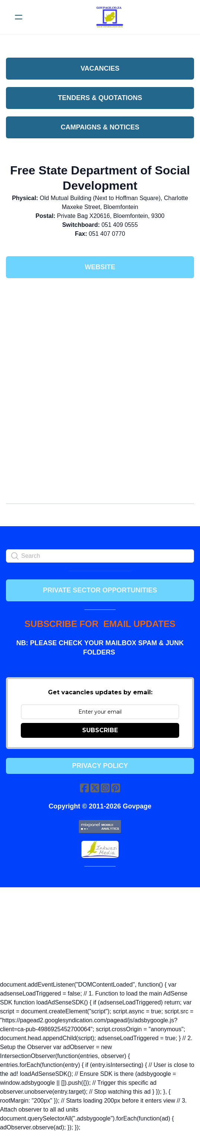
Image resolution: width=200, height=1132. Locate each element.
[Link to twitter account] (94, 788)
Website (100, 267)
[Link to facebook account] (84, 788)
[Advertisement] (100, 339)
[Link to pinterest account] (115, 788)
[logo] (109, 17)
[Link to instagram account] (105, 788)
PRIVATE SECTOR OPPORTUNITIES (100, 590)
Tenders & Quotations (100, 98)
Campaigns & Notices (100, 127)
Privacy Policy (100, 765)
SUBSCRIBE (100, 730)
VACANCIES (100, 68)
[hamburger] (18, 17)
